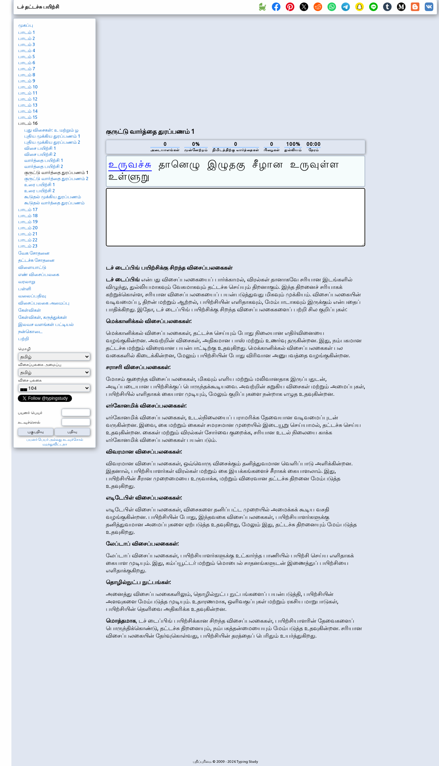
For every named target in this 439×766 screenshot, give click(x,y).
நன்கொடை (30, 331)
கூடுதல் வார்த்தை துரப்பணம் (54, 202)
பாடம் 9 (26, 80)
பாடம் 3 (26, 44)
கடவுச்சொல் (29, 422)
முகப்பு (25, 24)
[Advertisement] (212, 70)
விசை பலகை (30, 380)
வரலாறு (26, 281)
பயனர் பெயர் (30, 412)
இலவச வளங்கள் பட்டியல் (46, 324)
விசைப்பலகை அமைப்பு (43, 302)
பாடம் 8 (26, 74)
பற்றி (23, 338)
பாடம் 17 (27, 209)
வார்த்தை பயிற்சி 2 (43, 166)
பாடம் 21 (27, 233)
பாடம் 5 (26, 56)
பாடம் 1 (26, 32)
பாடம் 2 (26, 38)
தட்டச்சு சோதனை (36, 259)
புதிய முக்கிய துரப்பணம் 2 (52, 141)
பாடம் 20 (27, 227)
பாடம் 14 (27, 110)
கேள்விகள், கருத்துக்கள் (42, 317)
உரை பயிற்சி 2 (39, 190)
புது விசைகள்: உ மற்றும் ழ (51, 129)
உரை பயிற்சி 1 (39, 184)
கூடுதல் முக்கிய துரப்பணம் (52, 196)
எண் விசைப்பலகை (38, 274)
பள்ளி (24, 288)
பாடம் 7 (26, 68)
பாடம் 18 (27, 215)
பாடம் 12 (27, 98)
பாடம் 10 (27, 86)
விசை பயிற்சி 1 (40, 147)
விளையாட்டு (32, 267)
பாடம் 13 (27, 104)
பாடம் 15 (27, 116)
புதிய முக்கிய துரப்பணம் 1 (52, 135)
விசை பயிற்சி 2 (40, 154)
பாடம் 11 (27, 92)
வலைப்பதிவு (32, 295)
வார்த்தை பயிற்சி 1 (43, 160)
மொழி (24, 349)
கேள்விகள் (29, 309)
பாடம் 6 (26, 62)
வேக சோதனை (34, 252)
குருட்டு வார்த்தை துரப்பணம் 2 (56, 178)
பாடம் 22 (27, 239)
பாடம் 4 (26, 50)
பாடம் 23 (27, 245)
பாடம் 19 (27, 221)
